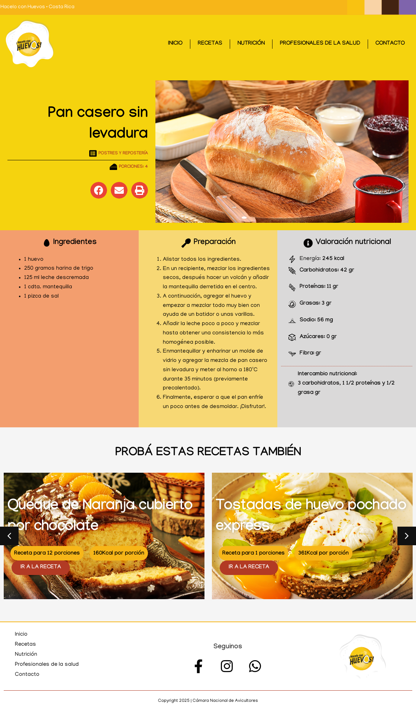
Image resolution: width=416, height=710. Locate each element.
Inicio (175, 44)
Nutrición (251, 44)
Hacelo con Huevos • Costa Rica (37, 7)
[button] (98, 190)
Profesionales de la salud (320, 44)
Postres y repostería (123, 153)
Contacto (390, 44)
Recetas (210, 44)
